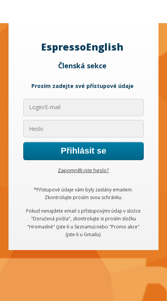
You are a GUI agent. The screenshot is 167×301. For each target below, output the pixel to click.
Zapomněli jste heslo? (83, 170)
